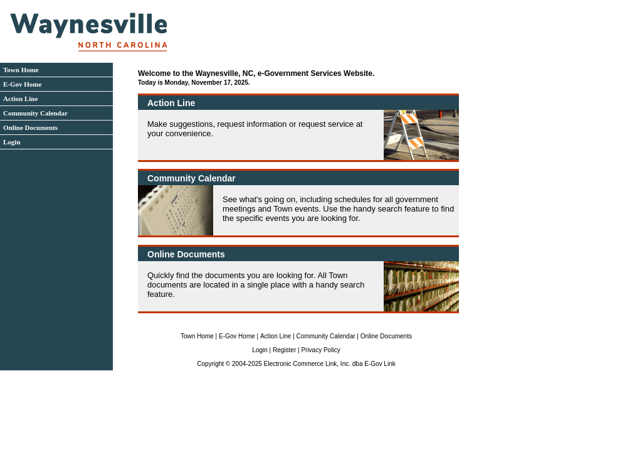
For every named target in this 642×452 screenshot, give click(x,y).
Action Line (20, 98)
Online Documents (30, 127)
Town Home (21, 69)
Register (284, 350)
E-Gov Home (22, 84)
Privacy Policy (320, 350)
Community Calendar (35, 113)
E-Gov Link (379, 363)
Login (12, 142)
